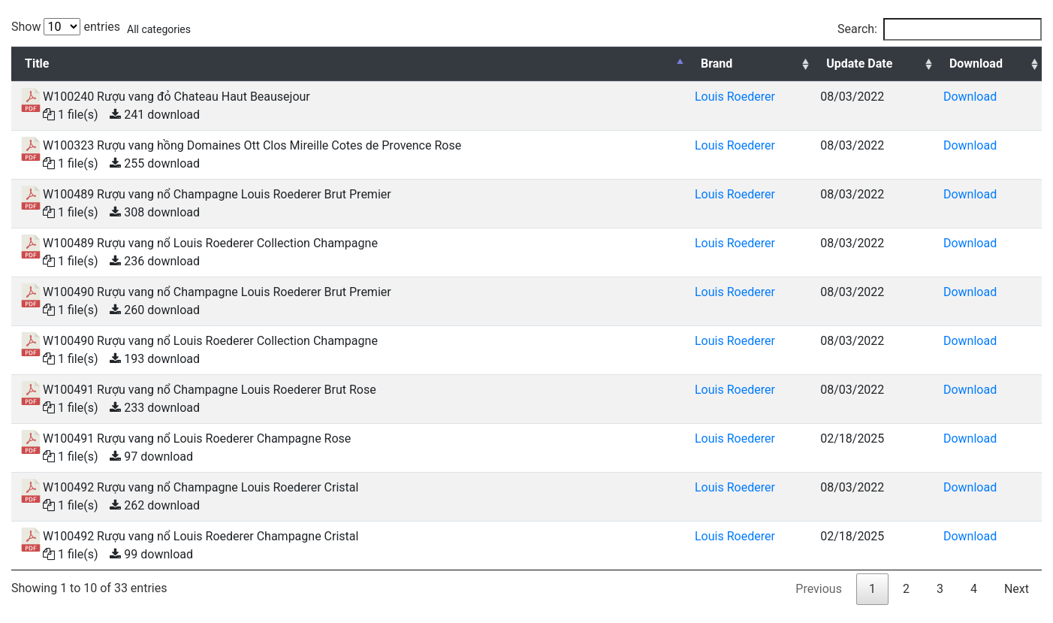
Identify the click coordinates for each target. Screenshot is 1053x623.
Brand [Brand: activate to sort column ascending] (716, 63)
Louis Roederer (735, 96)
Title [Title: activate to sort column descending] (37, 63)
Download (970, 96)
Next (1016, 589)
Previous (818, 589)
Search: (939, 29)
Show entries (65, 26)
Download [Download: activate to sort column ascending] (976, 63)
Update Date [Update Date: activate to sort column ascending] (859, 63)
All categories (159, 29)
